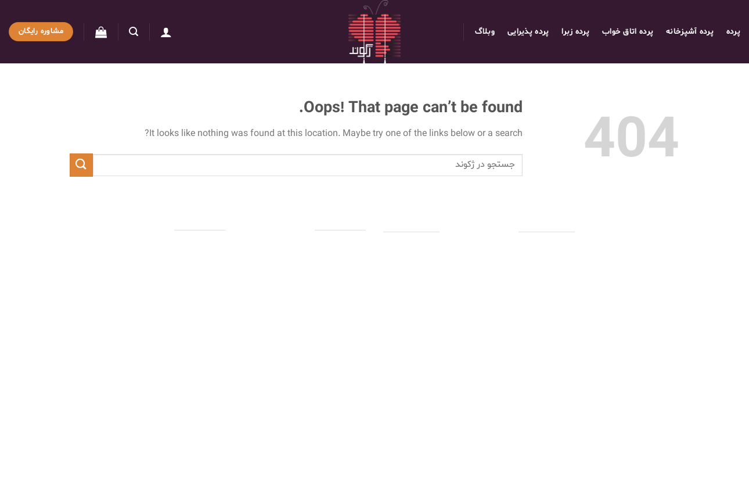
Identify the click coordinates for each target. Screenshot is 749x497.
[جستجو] (133, 31)
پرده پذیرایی (528, 31)
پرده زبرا (575, 31)
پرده (733, 31)
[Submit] (81, 164)
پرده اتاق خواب (627, 31)
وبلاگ (485, 31)
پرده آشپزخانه (690, 31)
